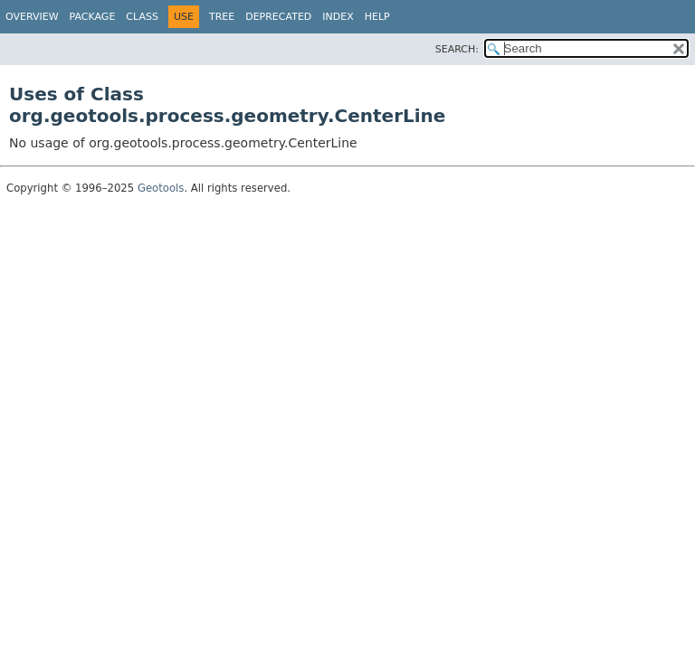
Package (93, 17)
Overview (32, 17)
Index (337, 17)
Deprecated (278, 17)
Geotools (161, 188)
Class (142, 17)
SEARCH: (457, 49)
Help (377, 17)
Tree (221, 17)
